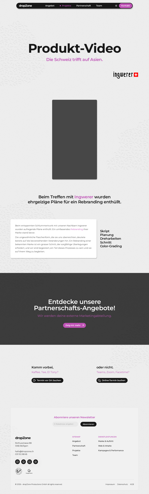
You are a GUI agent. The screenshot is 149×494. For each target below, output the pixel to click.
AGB (132, 484)
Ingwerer (83, 196)
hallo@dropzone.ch (24, 451)
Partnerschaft (78, 446)
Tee (43, 372)
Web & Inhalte (105, 446)
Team (75, 455)
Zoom (110, 372)
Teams (101, 372)
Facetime (121, 372)
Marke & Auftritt (105, 441)
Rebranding (77, 229)
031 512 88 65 (21, 454)
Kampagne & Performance (111, 450)
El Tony (52, 372)
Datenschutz (122, 484)
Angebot (76, 441)
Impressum (110, 484)
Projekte (76, 450)
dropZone (25, 5)
